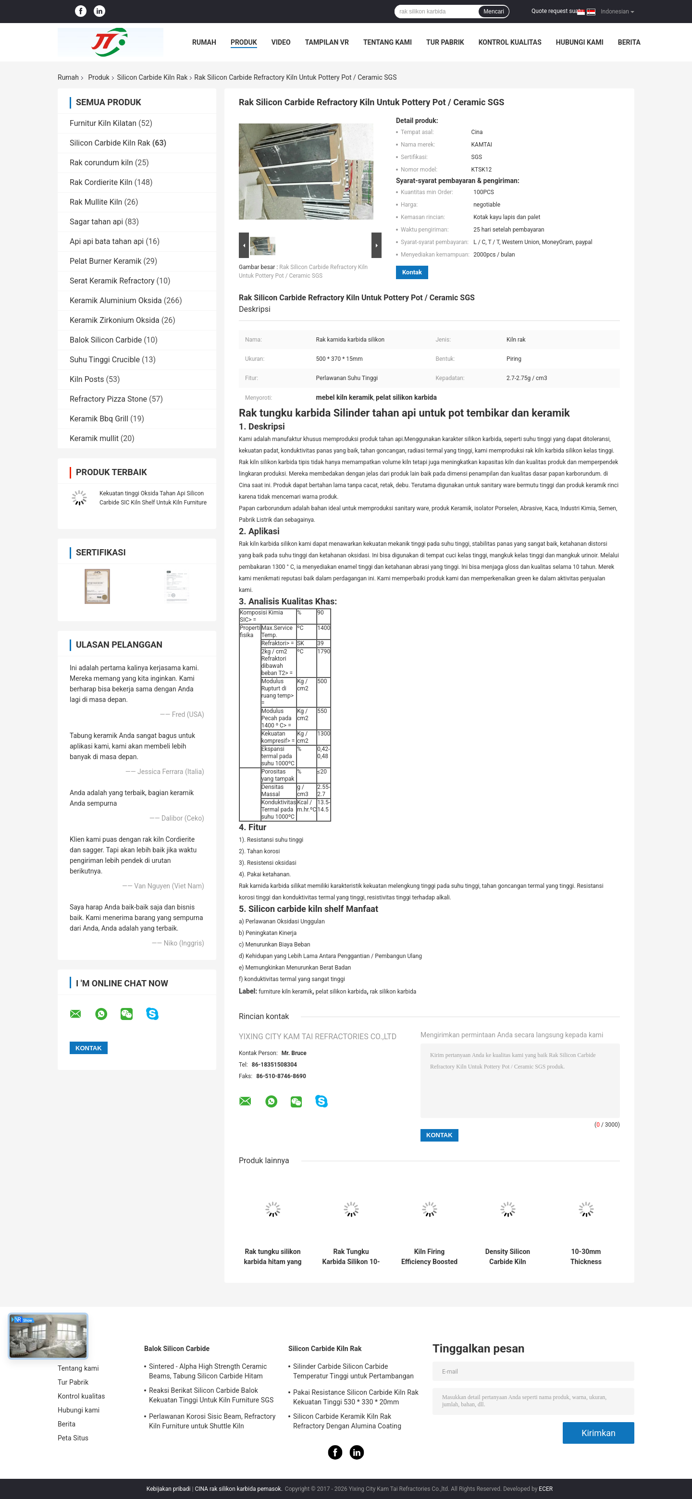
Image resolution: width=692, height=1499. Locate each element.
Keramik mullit (94, 438)
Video (281, 42)
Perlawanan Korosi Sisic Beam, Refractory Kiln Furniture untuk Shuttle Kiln (212, 1421)
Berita (629, 42)
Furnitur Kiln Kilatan (103, 123)
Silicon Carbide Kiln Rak (152, 77)
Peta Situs (73, 1438)
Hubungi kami (580, 42)
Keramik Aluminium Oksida (116, 300)
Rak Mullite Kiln (96, 202)
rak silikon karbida (393, 991)
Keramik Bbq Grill (99, 418)
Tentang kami (387, 42)
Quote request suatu (557, 11)
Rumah (204, 42)
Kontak (412, 272)
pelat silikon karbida (341, 991)
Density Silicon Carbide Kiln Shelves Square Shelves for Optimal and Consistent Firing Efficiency (507, 1257)
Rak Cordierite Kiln (101, 182)
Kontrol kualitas (510, 42)
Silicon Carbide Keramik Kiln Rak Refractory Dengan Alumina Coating (347, 1421)
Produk (244, 42)
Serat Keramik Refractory (112, 280)
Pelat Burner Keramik (105, 261)
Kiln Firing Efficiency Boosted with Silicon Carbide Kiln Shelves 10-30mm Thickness (429, 1257)
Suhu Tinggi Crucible (105, 359)
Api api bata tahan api (107, 241)
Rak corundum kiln (101, 162)
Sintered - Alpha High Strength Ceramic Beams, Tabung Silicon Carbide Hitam (208, 1371)
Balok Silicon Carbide (106, 339)
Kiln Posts (87, 379)
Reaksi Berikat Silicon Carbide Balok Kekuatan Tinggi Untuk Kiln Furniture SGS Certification (211, 1397)
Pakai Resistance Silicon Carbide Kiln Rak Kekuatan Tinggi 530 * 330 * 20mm (356, 1397)
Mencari (493, 11)
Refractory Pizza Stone (108, 399)
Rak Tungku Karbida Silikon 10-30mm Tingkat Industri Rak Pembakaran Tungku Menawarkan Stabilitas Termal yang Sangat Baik (351, 1257)
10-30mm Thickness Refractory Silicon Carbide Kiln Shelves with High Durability (586, 1257)
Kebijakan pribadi (169, 1489)
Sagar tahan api (96, 221)
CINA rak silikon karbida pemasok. (239, 1489)
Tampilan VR (327, 42)
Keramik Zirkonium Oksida (115, 320)
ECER (546, 1489)
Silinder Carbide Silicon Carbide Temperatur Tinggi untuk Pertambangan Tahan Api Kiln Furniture (353, 1373)
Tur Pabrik (445, 42)
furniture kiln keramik (285, 991)
